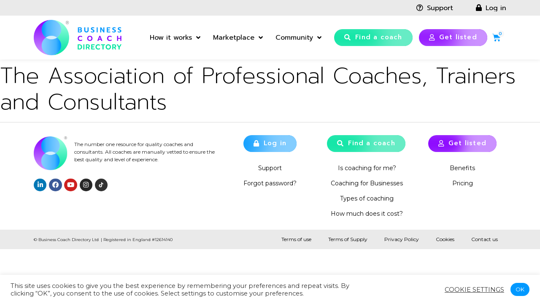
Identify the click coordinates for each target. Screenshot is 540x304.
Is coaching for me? (367, 168)
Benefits (462, 168)
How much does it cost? (367, 213)
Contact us (484, 239)
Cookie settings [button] (474, 289)
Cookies (445, 239)
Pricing (462, 183)
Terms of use (296, 239)
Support (270, 168)
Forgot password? (270, 183)
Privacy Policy (401, 239)
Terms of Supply (347, 239)
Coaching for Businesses (367, 183)
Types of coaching (367, 198)
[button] (373, 37)
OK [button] (520, 289)
